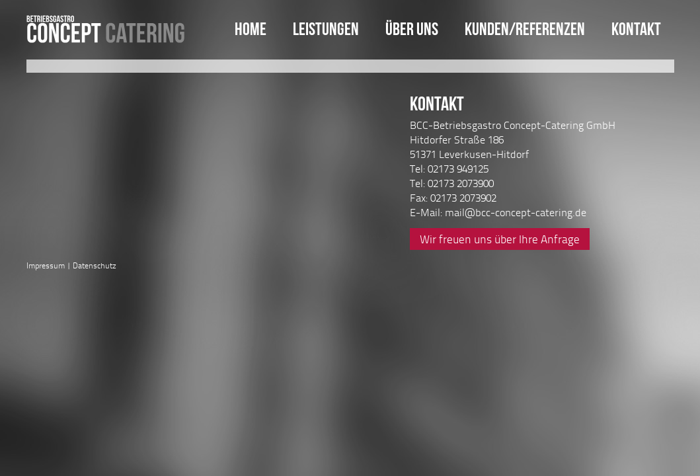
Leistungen (326, 28)
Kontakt (636, 28)
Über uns (411, 28)
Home (250, 28)
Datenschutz (94, 265)
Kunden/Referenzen (525, 28)
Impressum (45, 265)
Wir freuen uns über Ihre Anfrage (500, 239)
